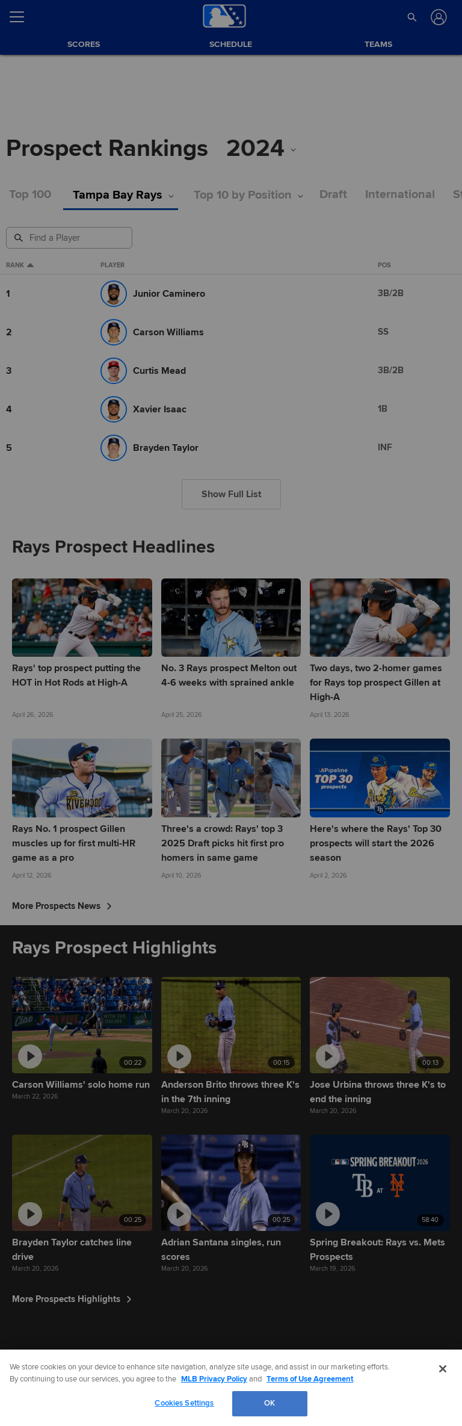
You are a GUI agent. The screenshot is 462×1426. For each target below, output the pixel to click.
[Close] (443, 1369)
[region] (231, 1388)
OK (269, 1403)
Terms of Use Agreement (309, 1379)
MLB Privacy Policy (214, 1379)
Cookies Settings (184, 1403)
